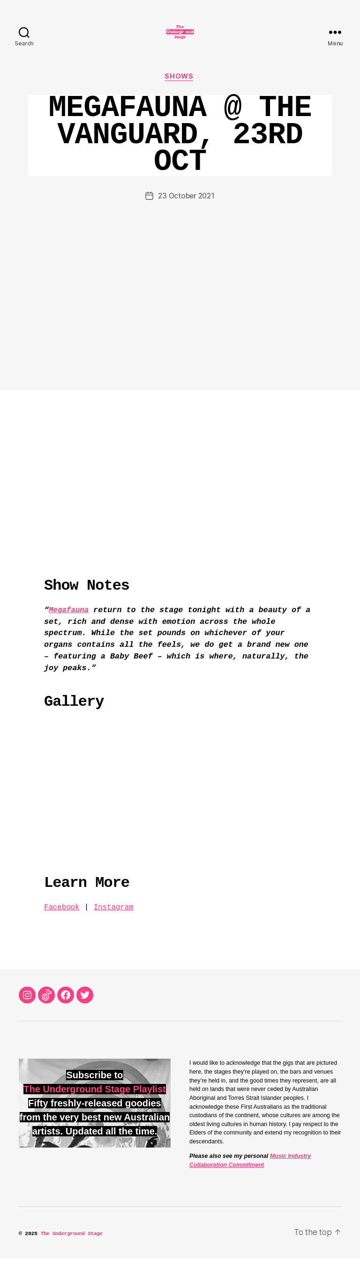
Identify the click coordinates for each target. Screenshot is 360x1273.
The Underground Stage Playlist (94, 1104)
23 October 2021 (186, 211)
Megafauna (70, 625)
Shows (180, 91)
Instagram (117, 922)
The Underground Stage (72, 1249)
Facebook (63, 922)
